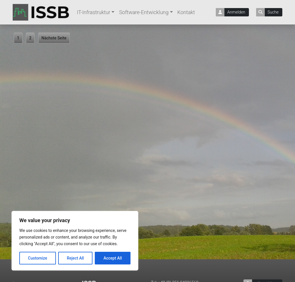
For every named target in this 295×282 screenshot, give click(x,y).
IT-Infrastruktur (93, 12)
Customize (37, 258)
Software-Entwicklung (144, 12)
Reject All (75, 258)
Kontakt (186, 12)
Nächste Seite (54, 38)
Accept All (112, 258)
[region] (75, 240)
